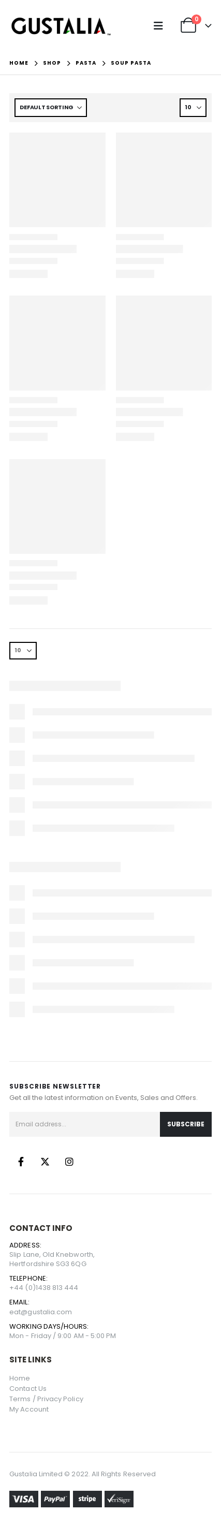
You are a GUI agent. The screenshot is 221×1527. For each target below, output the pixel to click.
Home (19, 1378)
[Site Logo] (61, 26)
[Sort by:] (50, 107)
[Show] (193, 107)
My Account (29, 1409)
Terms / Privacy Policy (46, 1399)
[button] (160, 26)
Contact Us (28, 1388)
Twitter (45, 1161)
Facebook (20, 1161)
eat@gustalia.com (40, 1312)
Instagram (69, 1161)
